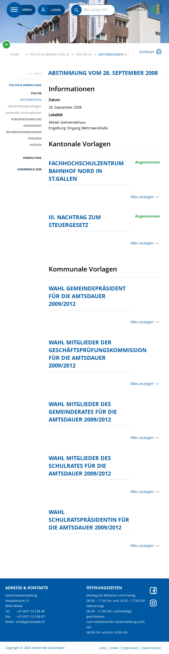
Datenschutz (152, 648)
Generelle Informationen (23, 113)
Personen (35, 138)
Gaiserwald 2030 (29, 169)
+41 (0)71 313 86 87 (31, 616)
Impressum (130, 648)
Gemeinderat (32, 126)
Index (114, 648)
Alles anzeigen (142, 196)
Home (14, 54)
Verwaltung (32, 158)
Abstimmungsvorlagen (25, 106)
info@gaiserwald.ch (30, 622)
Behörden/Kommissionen (24, 132)
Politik (36, 93)
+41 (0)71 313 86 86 (31, 611)
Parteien (36, 145)
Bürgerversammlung (26, 119)
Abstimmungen (31, 100)
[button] (47, 54)
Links (103, 648)
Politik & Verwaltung (25, 85)
